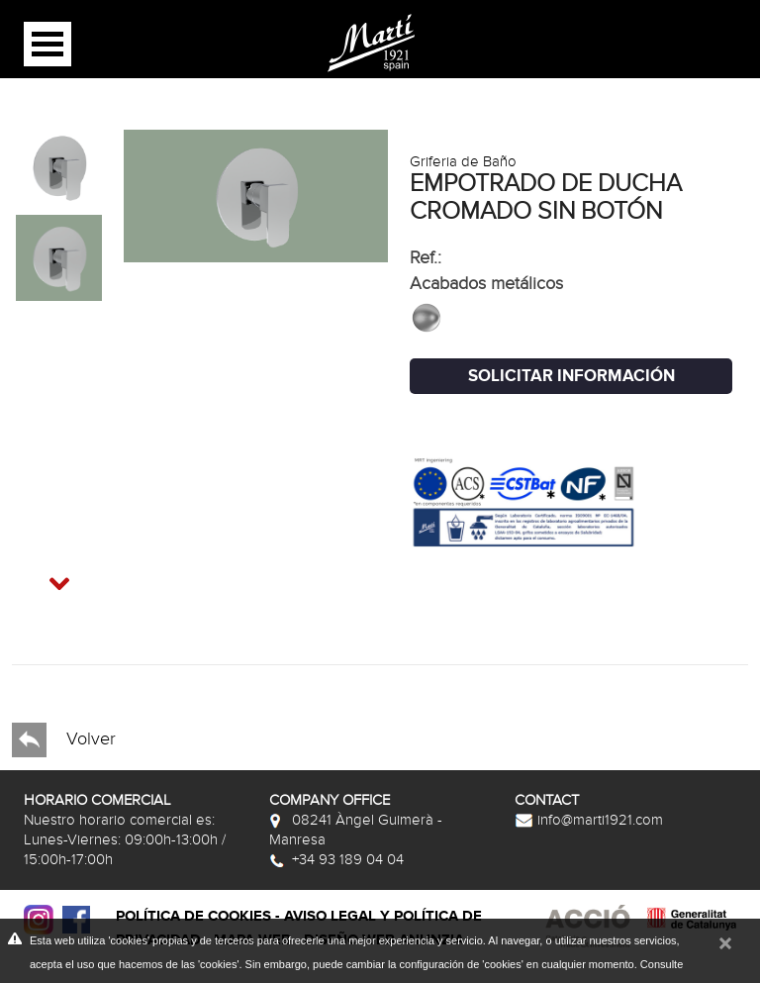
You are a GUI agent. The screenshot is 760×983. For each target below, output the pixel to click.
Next (41, 572)
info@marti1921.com (589, 820)
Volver (64, 740)
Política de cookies (193, 916)
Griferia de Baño (463, 161)
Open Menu (47, 44)
